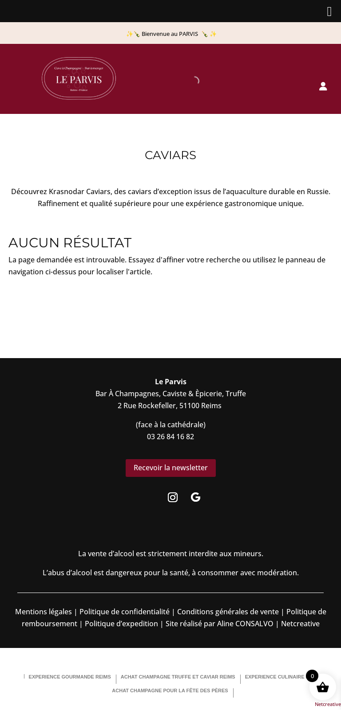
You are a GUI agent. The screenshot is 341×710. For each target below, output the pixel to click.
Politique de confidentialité (124, 611)
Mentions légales (43, 611)
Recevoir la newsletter (171, 467)
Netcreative (328, 704)
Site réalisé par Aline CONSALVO (220, 623)
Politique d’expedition (120, 623)
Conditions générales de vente (228, 611)
